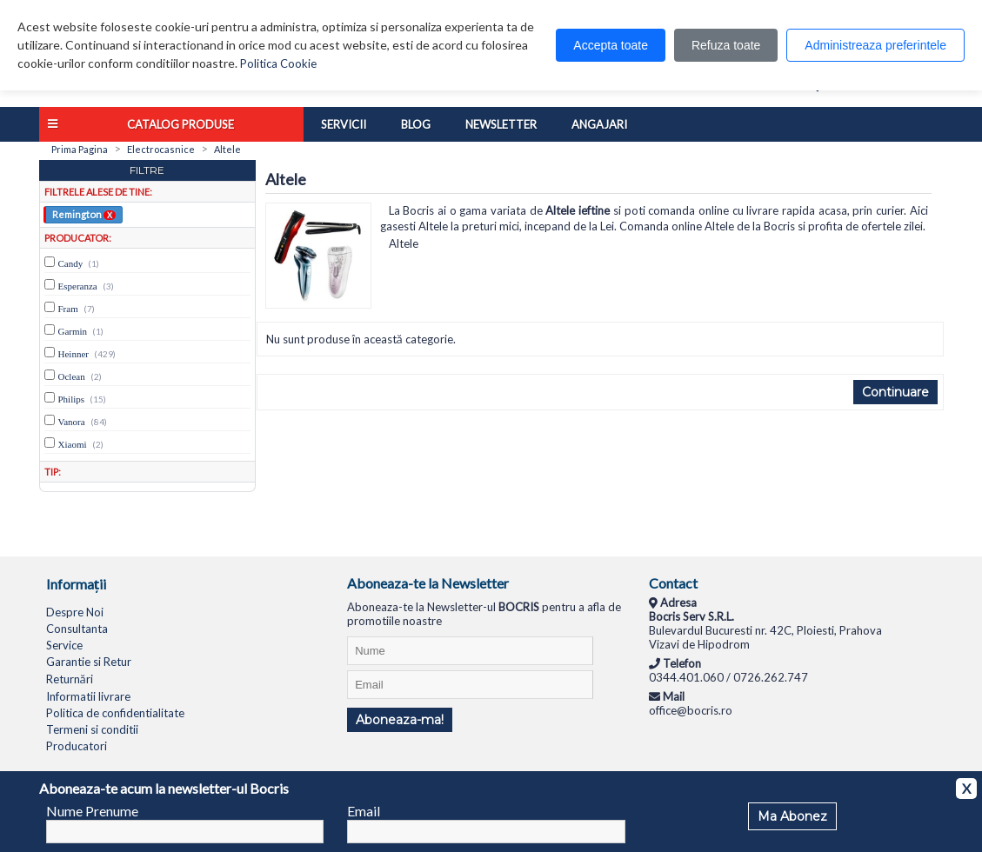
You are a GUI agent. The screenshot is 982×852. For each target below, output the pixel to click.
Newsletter (501, 124)
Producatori (76, 746)
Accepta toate (610, 45)
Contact (673, 583)
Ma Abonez (792, 816)
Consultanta (77, 629)
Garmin (73, 331)
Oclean (71, 376)
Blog (416, 124)
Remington (84, 214)
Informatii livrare (88, 696)
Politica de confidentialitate (115, 713)
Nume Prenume (92, 810)
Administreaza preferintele (875, 45)
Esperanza (77, 286)
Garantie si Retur (88, 662)
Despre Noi (75, 612)
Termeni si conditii (92, 729)
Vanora (71, 421)
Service (64, 645)
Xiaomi (72, 444)
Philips (71, 399)
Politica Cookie (278, 63)
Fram (68, 308)
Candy (71, 263)
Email (363, 810)
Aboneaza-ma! (400, 720)
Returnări (69, 679)
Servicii (343, 124)
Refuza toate (725, 45)
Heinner (73, 354)
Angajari (599, 124)
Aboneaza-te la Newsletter (428, 583)
